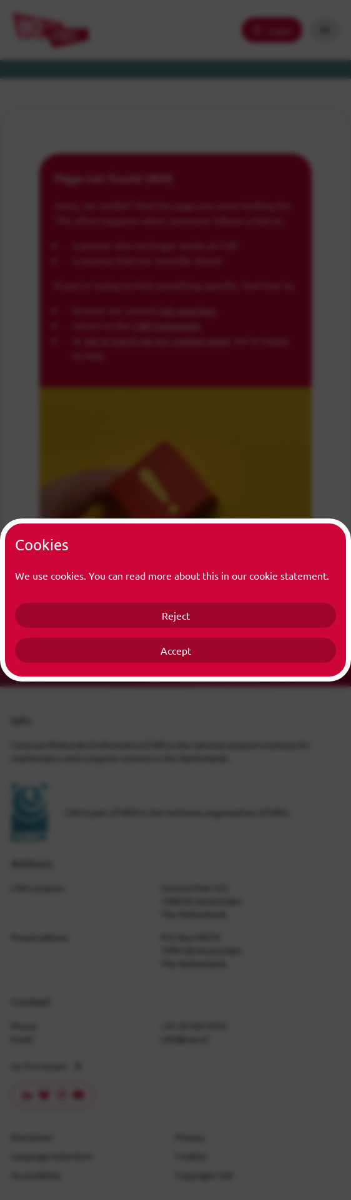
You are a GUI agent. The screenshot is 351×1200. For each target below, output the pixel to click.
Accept (176, 650)
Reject (176, 615)
